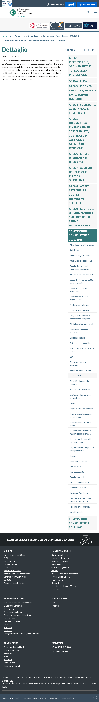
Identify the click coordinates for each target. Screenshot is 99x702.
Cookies (18, 697)
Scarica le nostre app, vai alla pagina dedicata (40, 540)
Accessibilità (7, 697)
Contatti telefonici (76, 677)
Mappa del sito (68, 697)
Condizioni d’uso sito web (35, 697)
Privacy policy (54, 697)
